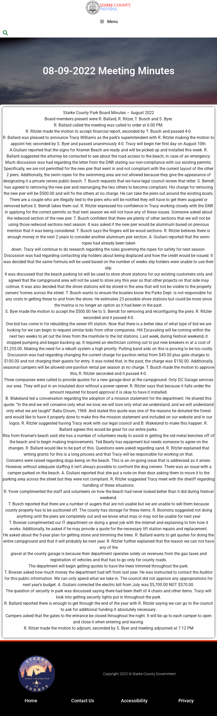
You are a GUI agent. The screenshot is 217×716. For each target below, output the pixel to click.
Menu (108, 21)
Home (31, 700)
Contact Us (82, 700)
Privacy (186, 700)
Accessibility (134, 700)
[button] (5, 33)
